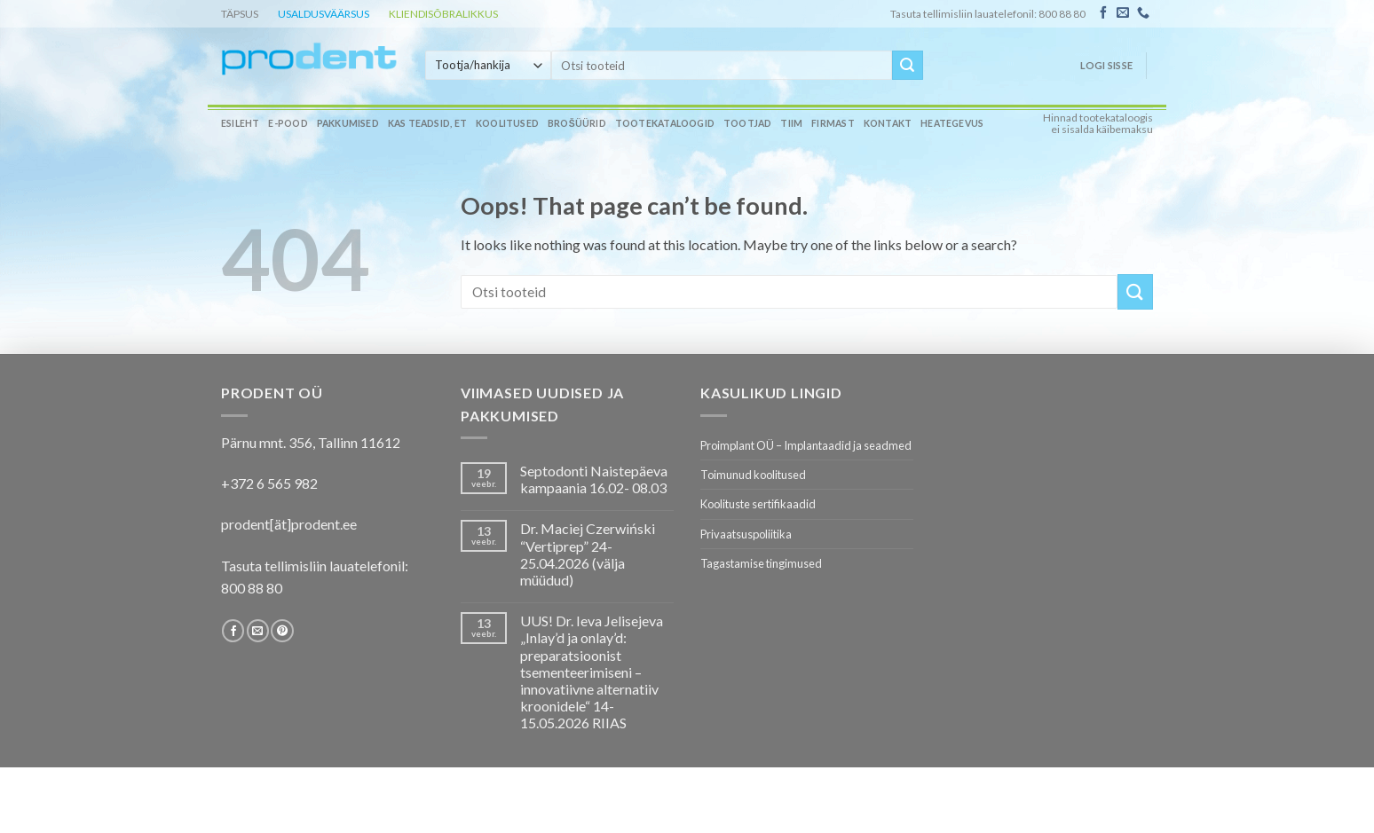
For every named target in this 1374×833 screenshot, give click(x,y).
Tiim (791, 123)
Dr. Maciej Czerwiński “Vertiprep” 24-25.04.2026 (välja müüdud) (587, 554)
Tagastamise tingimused (761, 563)
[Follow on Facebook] (1103, 13)
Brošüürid (577, 123)
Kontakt (888, 123)
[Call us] (1143, 13)
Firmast (832, 123)
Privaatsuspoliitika (746, 534)
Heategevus (951, 123)
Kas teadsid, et (427, 123)
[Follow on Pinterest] (282, 630)
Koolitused (507, 123)
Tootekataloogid (665, 123)
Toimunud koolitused (753, 475)
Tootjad (747, 123)
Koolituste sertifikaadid (758, 504)
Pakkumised (348, 123)
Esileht (240, 123)
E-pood (287, 123)
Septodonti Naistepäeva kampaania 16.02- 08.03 (593, 479)
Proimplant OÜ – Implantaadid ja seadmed (806, 445)
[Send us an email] (1123, 13)
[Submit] (907, 66)
